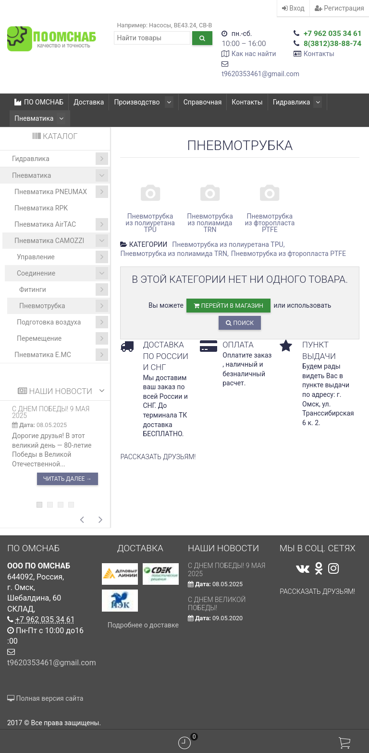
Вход (293, 8)
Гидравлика (293, 102)
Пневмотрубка (63, 306)
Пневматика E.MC (61, 354)
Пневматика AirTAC (61, 224)
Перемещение (62, 338)
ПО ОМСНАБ (38, 102)
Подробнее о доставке (143, 625)
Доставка (89, 102)
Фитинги (63, 289)
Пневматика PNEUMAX (61, 191)
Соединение (62, 273)
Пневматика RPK (41, 208)
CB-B (205, 25)
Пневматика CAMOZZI (61, 240)
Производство (142, 102)
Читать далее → (67, 478)
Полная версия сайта (45, 698)
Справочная (199, 102)
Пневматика (38, 118)
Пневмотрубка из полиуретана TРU (227, 244)
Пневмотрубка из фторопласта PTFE (288, 253)
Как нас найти (254, 54)
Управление (62, 257)
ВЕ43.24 (185, 25)
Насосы (160, 25)
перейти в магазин (228, 305)
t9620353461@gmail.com (260, 74)
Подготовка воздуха (62, 322)
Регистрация (339, 8)
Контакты (319, 54)
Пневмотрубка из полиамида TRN (173, 253)
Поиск (240, 322)
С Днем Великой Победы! (217, 604)
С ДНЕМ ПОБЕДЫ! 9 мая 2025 (50, 412)
